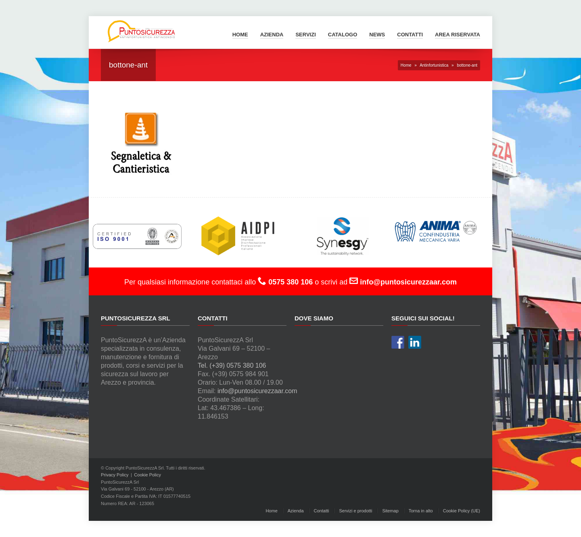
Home (240, 35)
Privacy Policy (114, 474)
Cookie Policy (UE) (461, 510)
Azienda (272, 35)
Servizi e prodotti (355, 510)
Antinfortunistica (434, 65)
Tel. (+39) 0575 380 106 (232, 365)
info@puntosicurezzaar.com (257, 390)
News (377, 35)
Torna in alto (421, 510)
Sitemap (390, 510)
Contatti (410, 35)
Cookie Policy (147, 474)
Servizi (305, 35)
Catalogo (342, 35)
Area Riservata (457, 35)
